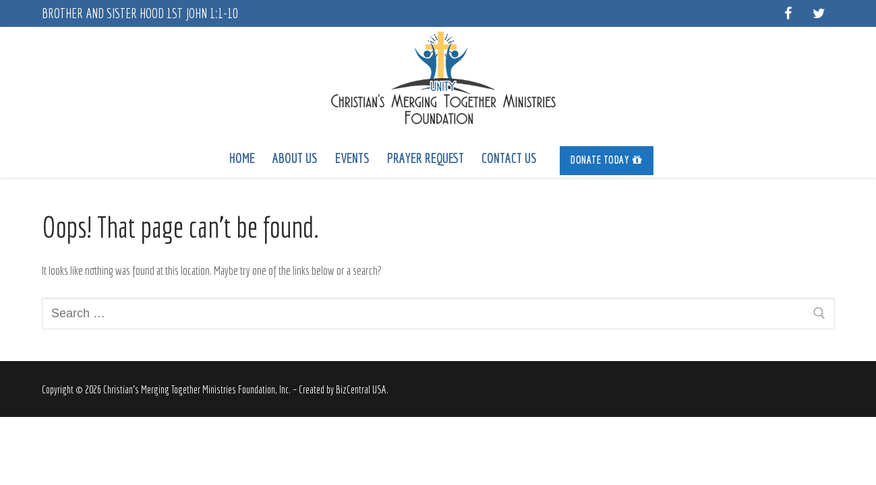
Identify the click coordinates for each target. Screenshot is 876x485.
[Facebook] (788, 13)
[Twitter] (819, 13)
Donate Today (607, 160)
